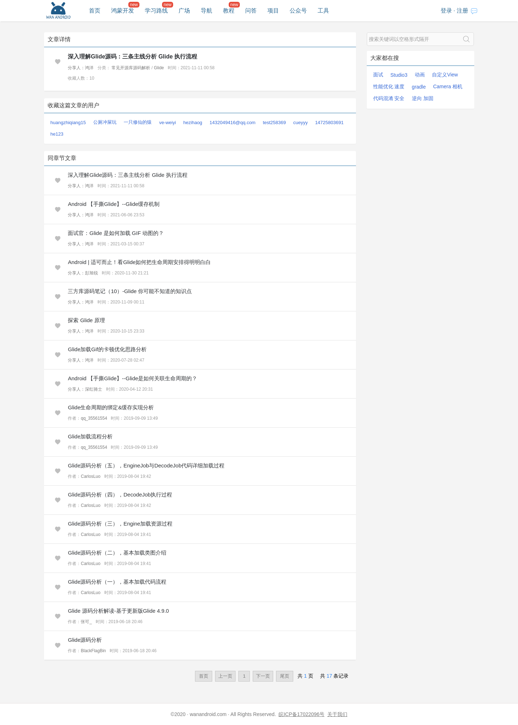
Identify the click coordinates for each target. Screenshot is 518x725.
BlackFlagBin (93, 650)
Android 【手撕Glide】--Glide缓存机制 (114, 204)
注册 (462, 11)
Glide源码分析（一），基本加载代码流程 (117, 582)
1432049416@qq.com (233, 122)
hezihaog (192, 122)
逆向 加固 (422, 98)
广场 (184, 11)
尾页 (284, 676)
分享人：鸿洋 (81, 67)
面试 (378, 74)
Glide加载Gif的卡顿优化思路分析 (107, 349)
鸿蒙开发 (122, 11)
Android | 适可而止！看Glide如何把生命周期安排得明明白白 (139, 262)
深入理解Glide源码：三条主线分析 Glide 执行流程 (132, 56)
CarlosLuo (90, 476)
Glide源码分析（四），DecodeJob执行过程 (120, 494)
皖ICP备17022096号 (301, 714)
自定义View (445, 74)
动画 (420, 74)
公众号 (298, 11)
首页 (94, 11)
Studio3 (398, 75)
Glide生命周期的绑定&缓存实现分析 (111, 407)
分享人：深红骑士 (85, 389)
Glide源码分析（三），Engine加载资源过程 (120, 524)
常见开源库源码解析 (130, 67)
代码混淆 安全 (389, 98)
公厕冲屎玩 (105, 122)
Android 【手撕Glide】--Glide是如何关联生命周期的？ (132, 378)
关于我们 (337, 714)
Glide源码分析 (85, 640)
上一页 (225, 676)
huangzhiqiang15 (68, 122)
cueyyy (300, 122)
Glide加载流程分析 (90, 436)
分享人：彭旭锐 (83, 273)
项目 (273, 11)
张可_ (86, 621)
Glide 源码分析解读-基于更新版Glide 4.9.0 (118, 611)
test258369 (274, 122)
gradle (419, 87)
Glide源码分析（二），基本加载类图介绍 (117, 553)
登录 (446, 11)
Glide (159, 67)
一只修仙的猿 (138, 122)
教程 (228, 11)
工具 (323, 11)
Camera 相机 (447, 86)
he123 (57, 134)
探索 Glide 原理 (86, 320)
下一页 (263, 676)
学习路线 (156, 11)
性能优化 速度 (389, 86)
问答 (251, 11)
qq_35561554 (94, 418)
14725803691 (329, 122)
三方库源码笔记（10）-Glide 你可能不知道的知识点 (130, 291)
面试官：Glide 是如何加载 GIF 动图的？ (116, 233)
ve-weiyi (167, 122)
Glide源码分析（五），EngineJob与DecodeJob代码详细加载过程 (146, 465)
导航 (206, 11)
